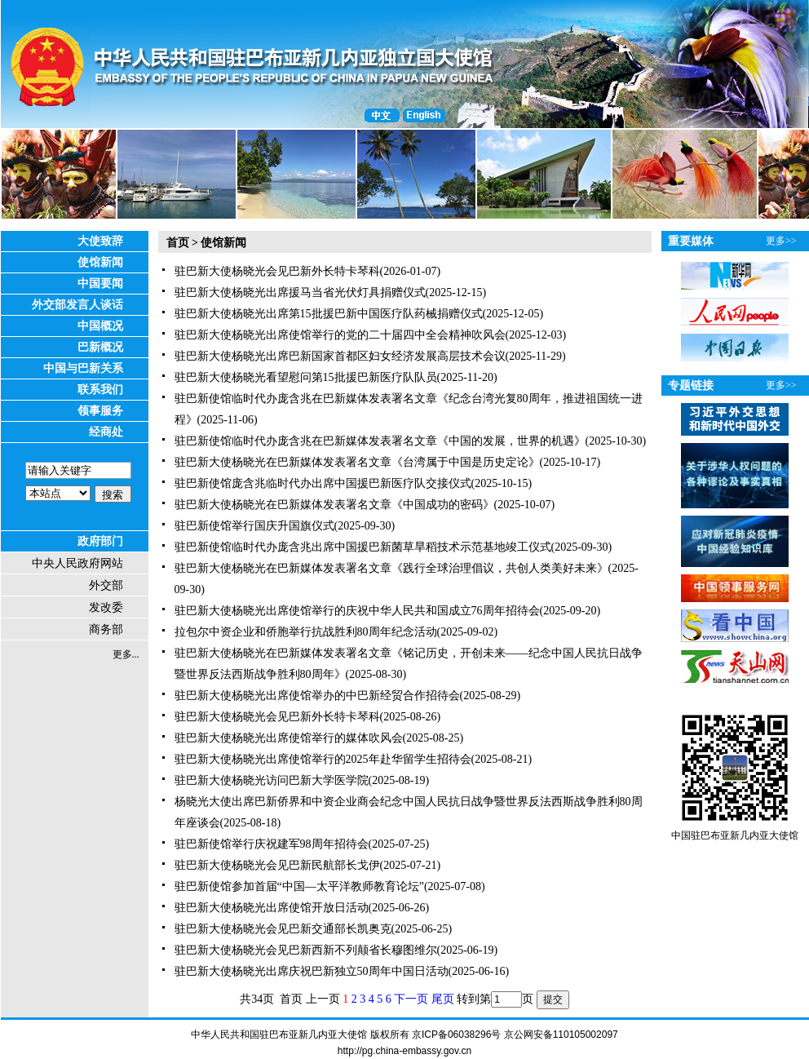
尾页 (442, 999)
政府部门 (100, 541)
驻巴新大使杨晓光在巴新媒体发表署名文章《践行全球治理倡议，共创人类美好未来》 (391, 568)
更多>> (781, 240)
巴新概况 (100, 347)
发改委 (106, 607)
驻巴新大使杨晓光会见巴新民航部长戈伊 (277, 865)
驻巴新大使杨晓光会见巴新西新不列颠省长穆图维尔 (306, 950)
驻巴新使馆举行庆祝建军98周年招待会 (272, 844)
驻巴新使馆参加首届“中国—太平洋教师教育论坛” (299, 886)
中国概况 (100, 326)
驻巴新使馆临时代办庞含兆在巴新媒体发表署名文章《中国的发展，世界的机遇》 (380, 441)
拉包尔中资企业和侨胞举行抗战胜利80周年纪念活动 (306, 632)
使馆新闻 (100, 262)
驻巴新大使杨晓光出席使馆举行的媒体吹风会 (289, 738)
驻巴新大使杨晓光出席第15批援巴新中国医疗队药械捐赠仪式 (329, 314)
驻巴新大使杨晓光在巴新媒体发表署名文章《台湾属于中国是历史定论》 (357, 462)
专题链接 (691, 385)
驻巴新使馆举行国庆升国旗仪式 (254, 526)
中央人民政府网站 (77, 563)
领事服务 (100, 411)
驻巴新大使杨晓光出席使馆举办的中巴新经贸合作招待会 (317, 695)
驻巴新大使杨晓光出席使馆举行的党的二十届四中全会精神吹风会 (340, 335)
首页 (177, 243)
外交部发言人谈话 (77, 305)
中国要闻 (100, 283)
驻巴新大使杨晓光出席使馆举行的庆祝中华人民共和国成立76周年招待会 (357, 611)
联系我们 (100, 389)
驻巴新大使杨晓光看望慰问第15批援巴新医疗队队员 (306, 377)
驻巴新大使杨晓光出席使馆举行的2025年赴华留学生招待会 (323, 759)
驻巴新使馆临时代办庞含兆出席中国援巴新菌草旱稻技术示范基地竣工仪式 (363, 547)
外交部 (106, 585)
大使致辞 (100, 241)
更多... (126, 654)
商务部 (106, 629)
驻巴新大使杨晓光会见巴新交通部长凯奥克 (283, 929)
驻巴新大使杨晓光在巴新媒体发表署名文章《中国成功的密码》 (334, 504)
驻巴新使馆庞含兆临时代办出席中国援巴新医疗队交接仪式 (323, 483)
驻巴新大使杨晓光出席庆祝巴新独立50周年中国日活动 (312, 971)
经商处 (106, 432)
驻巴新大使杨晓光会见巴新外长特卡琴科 (277, 271)
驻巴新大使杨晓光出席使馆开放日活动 (272, 908)
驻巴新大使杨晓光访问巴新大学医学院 (272, 780)
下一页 (411, 999)
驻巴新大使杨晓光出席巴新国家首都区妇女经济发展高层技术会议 (340, 356)
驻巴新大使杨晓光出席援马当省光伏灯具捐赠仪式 (300, 292)
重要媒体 (691, 241)
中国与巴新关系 (83, 368)
